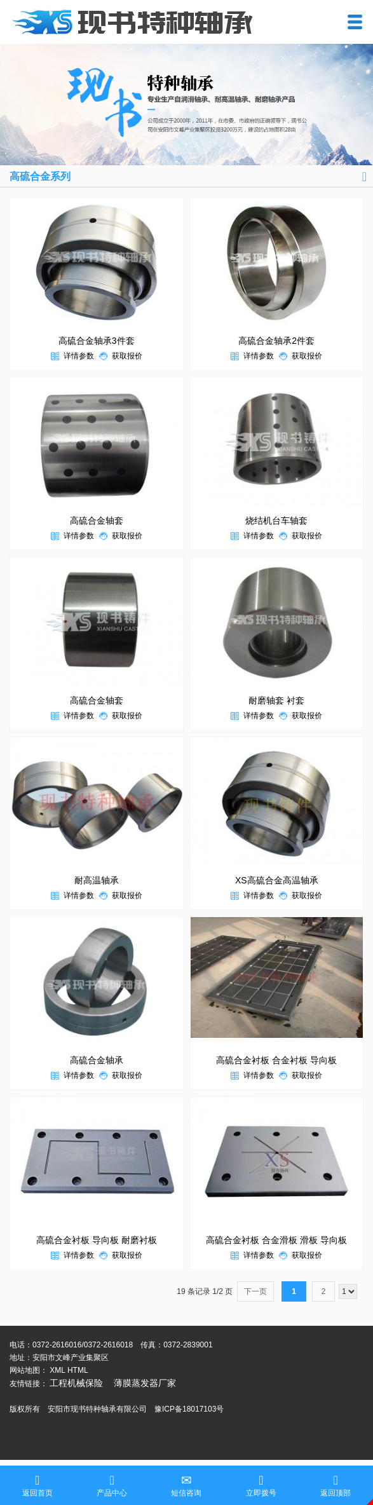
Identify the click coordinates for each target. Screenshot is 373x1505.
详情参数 (79, 355)
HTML (77, 1370)
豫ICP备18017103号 (189, 1409)
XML (57, 1370)
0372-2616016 (56, 1344)
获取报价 (127, 355)
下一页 (255, 1291)
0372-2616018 (108, 1344)
